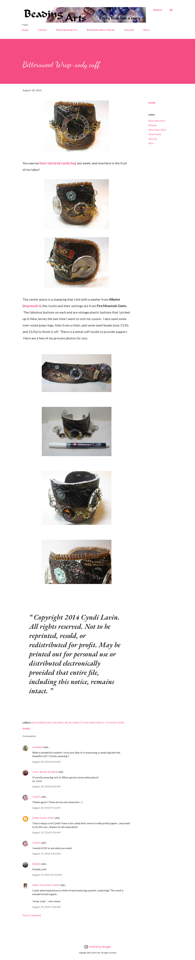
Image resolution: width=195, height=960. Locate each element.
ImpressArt (32, 306)
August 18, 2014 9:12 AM (46, 807)
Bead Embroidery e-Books (101, 29)
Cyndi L (36, 796)
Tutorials (129, 29)
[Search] (157, 10)
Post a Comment (32, 915)
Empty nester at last (43, 817)
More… (147, 29)
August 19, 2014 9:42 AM (46, 853)
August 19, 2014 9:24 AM (46, 832)
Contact (42, 29)
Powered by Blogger (97, 946)
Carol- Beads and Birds (45, 771)
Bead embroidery (156, 120)
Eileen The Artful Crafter (46, 884)
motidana (37, 746)
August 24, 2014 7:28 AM (46, 906)
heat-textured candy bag (58, 163)
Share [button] (152, 102)
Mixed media (154, 134)
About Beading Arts (66, 29)
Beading (152, 125)
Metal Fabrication (157, 129)
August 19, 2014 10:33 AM (47, 874)
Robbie (36, 863)
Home (25, 29)
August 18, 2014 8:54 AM (46, 761)
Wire (150, 143)
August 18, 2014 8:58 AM (46, 786)
